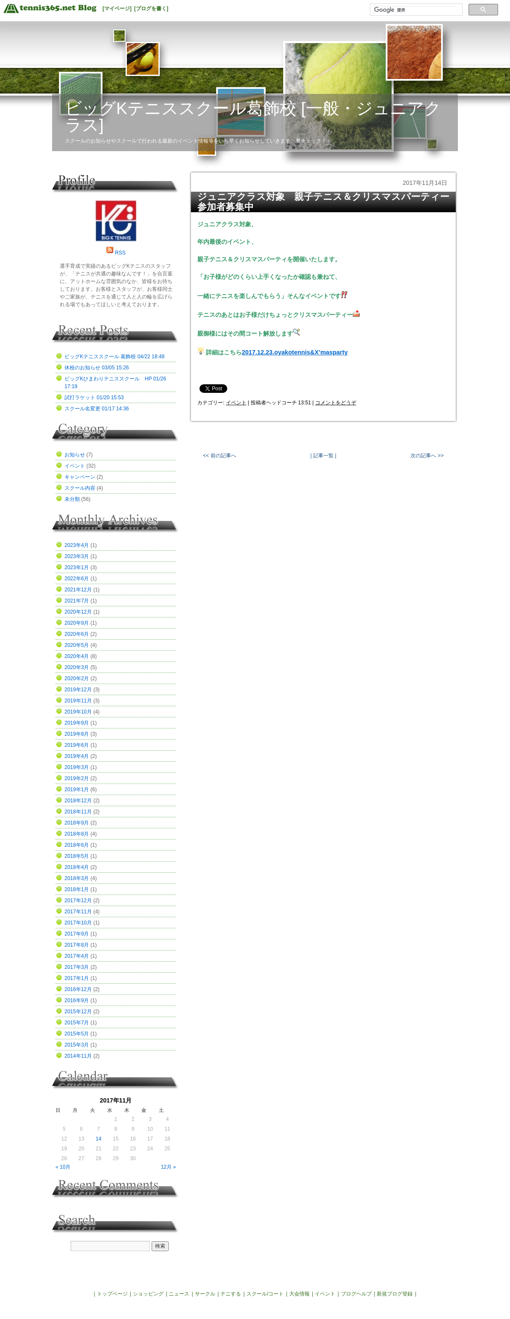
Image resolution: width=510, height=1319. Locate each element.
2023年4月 (76, 545)
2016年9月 (76, 1000)
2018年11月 (78, 812)
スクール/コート (265, 1294)
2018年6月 (76, 845)
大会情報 (299, 1294)
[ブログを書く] (151, 9)
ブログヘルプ (356, 1294)
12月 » (168, 1167)
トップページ (112, 1294)
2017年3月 (76, 967)
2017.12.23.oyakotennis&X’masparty (295, 352)
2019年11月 (78, 701)
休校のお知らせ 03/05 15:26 (96, 368)
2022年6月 (76, 579)
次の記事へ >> (426, 456)
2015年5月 (76, 1034)
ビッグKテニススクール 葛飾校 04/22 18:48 (114, 357)
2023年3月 (76, 556)
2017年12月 (78, 901)
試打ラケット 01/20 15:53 (94, 398)
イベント (236, 403)
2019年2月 (76, 778)
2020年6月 (76, 634)
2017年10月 (78, 923)
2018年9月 (76, 823)
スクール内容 (79, 488)
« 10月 (63, 1167)
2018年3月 (76, 878)
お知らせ (74, 455)
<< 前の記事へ (219, 456)
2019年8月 (76, 734)
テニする (230, 1294)
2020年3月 (76, 667)
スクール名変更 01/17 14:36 (96, 409)
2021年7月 (76, 601)
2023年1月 (76, 567)
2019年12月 (78, 690)
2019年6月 (76, 745)
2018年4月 (76, 867)
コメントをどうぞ (335, 403)
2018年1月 (76, 889)
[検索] (415, 10)
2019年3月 (76, 767)
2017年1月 (76, 978)
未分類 (72, 499)
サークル (205, 1294)
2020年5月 (76, 645)
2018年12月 (78, 801)
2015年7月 (76, 1023)
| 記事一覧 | (323, 456)
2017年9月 (76, 934)
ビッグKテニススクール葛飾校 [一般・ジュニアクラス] (253, 116)
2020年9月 (76, 623)
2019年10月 (78, 712)
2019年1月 (76, 790)
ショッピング (148, 1294)
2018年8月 (76, 834)
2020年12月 (78, 612)
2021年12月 (78, 590)
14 (98, 1139)
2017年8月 (76, 945)
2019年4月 (76, 756)
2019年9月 (76, 723)
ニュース (179, 1294)
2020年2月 (76, 678)
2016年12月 (78, 989)
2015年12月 (78, 1012)
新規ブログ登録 (395, 1294)
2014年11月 (78, 1056)
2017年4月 (76, 956)
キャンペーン (79, 477)
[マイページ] (117, 9)
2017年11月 (78, 912)
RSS (120, 253)
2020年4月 (76, 656)
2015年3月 (76, 1045)
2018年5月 (76, 856)
